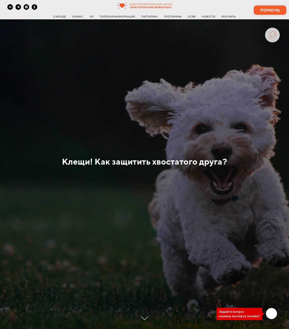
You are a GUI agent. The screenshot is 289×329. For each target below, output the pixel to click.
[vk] (10, 8)
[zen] (26, 8)
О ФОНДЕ (59, 16)
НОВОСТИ (208, 16)
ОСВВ (191, 16)
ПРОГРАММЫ (173, 16)
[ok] (34, 8)
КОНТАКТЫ (229, 16)
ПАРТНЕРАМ (149, 16)
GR (91, 16)
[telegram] (18, 8)
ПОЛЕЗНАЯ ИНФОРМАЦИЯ (117, 16)
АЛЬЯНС (77, 16)
